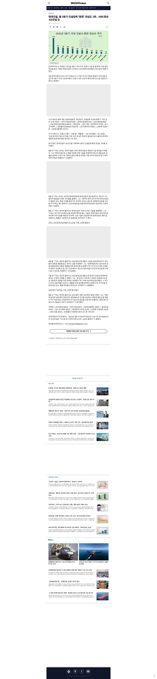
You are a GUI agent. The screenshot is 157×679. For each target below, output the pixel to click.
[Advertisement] (78, 100)
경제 (62, 8)
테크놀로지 (71, 8)
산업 (65, 8)
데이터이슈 (56, 8)
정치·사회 (78, 8)
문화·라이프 (92, 8)
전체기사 (49, 8)
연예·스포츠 (85, 8)
